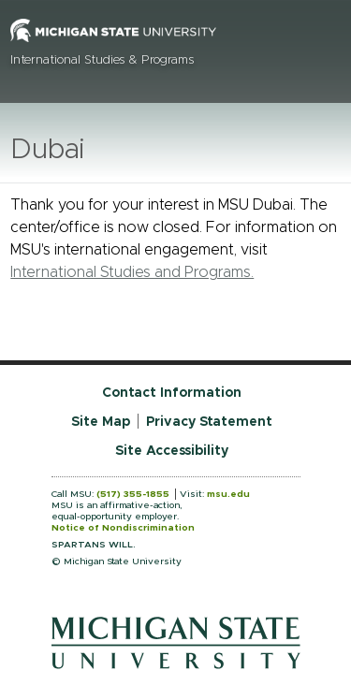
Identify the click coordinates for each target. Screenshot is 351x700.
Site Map (100, 422)
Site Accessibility (171, 451)
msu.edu (228, 494)
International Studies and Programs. (132, 272)
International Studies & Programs (102, 60)
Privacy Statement (209, 422)
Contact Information (171, 393)
